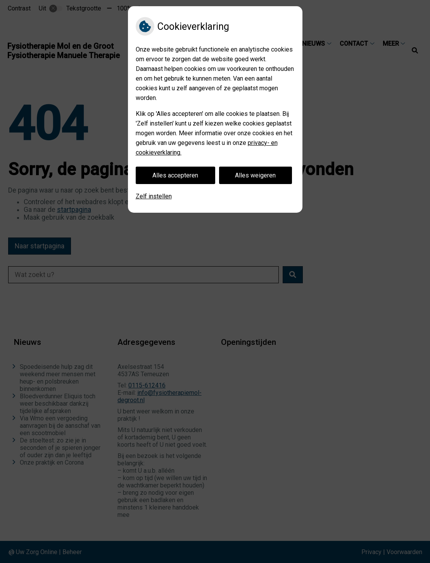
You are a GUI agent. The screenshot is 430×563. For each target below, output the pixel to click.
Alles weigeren (255, 175)
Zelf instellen (154, 196)
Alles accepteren (175, 175)
